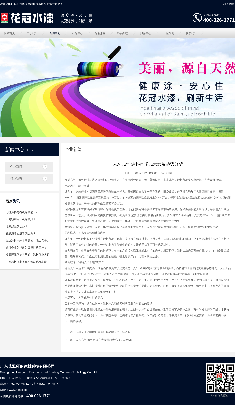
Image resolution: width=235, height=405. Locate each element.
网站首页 (9, 33)
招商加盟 (123, 33)
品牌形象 (100, 33)
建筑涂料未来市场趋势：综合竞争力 (28, 240)
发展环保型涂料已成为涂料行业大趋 (28, 254)
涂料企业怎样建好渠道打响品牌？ (26, 247)
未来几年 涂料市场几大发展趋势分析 (98, 339)
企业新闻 (16, 166)
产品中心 (77, 33)
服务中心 (145, 33)
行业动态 (16, 178)
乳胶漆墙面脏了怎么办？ (21, 233)
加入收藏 (228, 3)
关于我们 (32, 33)
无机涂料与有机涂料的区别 (22, 212)
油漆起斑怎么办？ (17, 226)
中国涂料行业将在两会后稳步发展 (26, 261)
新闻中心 (54, 33)
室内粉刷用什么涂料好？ (21, 219)
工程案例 (168, 33)
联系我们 (191, 33)
